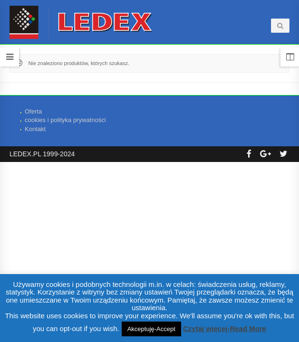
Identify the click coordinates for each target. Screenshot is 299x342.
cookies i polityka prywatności (65, 120)
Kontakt (35, 129)
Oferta (33, 111)
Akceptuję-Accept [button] (151, 328)
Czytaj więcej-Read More (224, 328)
